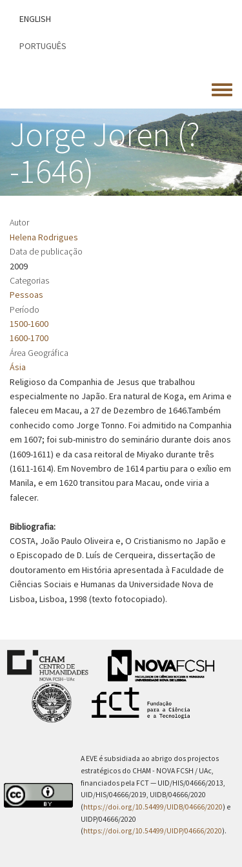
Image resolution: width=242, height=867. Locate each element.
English (35, 19)
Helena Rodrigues (44, 237)
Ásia (18, 367)
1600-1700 (29, 338)
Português (42, 46)
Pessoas (26, 294)
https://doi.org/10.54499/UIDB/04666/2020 (153, 806)
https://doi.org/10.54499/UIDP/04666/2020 (152, 830)
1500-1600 (29, 323)
